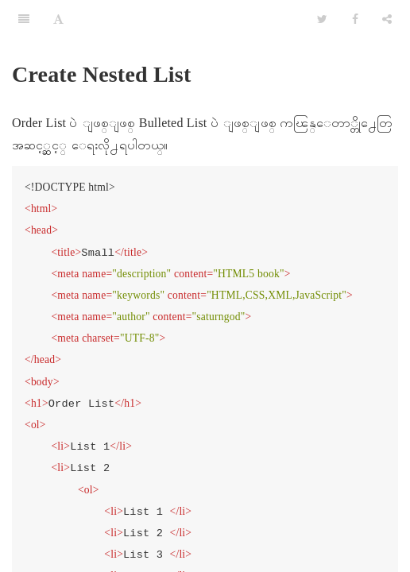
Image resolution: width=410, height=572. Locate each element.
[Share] (387, 20)
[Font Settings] (58, 20)
